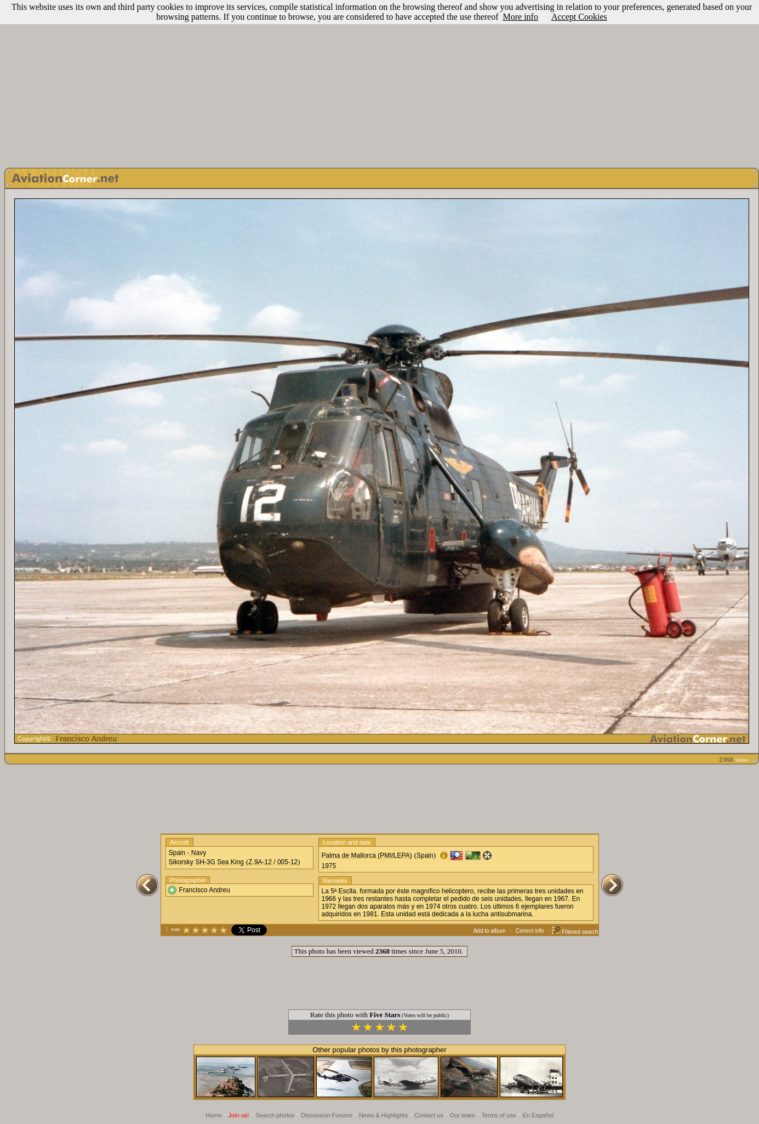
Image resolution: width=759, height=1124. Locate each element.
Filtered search (574, 932)
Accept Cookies (579, 16)
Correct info (530, 931)
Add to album (489, 931)
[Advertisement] (379, 81)
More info (520, 16)
